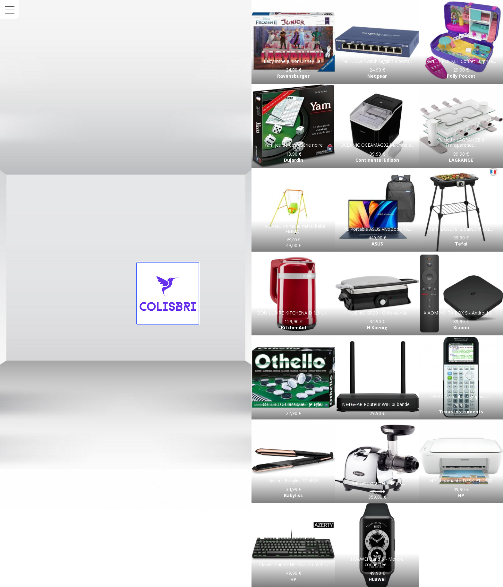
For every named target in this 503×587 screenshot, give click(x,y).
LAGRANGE (461, 160)
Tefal (461, 244)
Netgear (377, 76)
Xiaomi (461, 327)
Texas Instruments (461, 412)
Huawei (377, 579)
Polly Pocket (461, 76)
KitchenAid (293, 327)
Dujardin (293, 160)
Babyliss (293, 495)
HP (461, 495)
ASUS (377, 244)
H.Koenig (377, 327)
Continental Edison (377, 160)
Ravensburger (293, 76)
